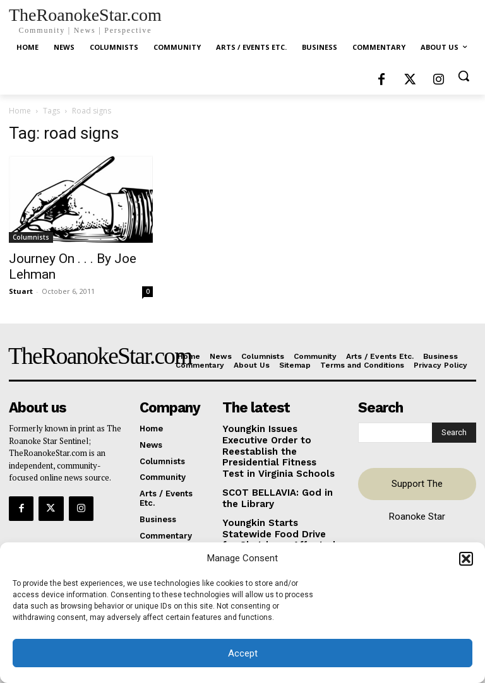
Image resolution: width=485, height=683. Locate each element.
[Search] (454, 431)
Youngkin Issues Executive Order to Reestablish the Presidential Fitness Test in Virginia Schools (278, 442)
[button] (466, 558)
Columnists (31, 237)
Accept (243, 653)
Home (20, 110)
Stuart (21, 291)
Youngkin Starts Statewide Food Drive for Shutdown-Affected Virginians (277, 512)
